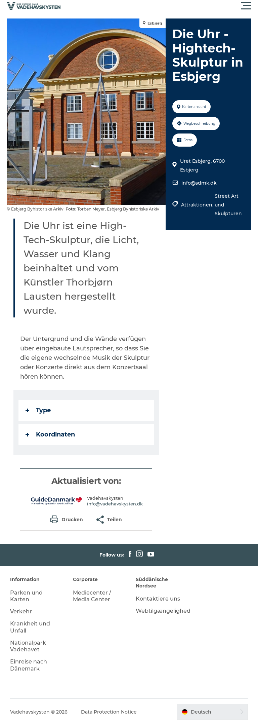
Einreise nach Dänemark (28, 665)
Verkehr (21, 611)
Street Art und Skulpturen (228, 205)
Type (38, 410)
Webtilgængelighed (163, 611)
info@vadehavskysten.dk (115, 503)
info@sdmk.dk (199, 183)
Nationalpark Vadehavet (28, 646)
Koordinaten (50, 434)
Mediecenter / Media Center (92, 596)
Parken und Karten (26, 596)
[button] (159, 6)
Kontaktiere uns (158, 599)
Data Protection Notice (109, 712)
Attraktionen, (198, 205)
